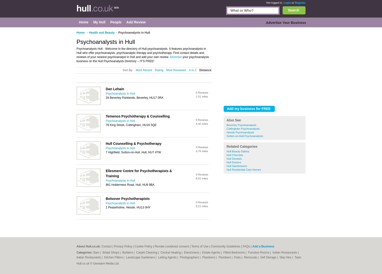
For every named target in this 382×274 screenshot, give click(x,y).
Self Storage (268, 257)
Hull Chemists (235, 155)
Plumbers (225, 257)
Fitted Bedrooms (234, 252)
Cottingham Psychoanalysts (243, 128)
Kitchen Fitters (114, 257)
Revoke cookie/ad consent (172, 246)
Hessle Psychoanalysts (240, 132)
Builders (128, 252)
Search (293, 10)
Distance (205, 70)
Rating (159, 70)
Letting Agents (167, 257)
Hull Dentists (234, 158)
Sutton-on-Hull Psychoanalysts (245, 136)
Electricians (192, 252)
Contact (107, 246)
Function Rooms (259, 252)
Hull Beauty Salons (238, 151)
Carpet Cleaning (147, 252)
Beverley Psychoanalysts (241, 125)
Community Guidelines (225, 246)
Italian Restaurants (89, 257)
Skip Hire (285, 257)
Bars (96, 252)
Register (300, 2)
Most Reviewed (176, 70)
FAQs (246, 246)
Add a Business (263, 246)
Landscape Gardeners (141, 257)
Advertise (176, 57)
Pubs (238, 257)
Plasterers (209, 257)
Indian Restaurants (285, 252)
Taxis (298, 257)
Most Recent (144, 70)
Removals (251, 257)
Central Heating (171, 252)
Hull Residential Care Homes (244, 169)
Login (287, 2)
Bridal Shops (111, 252)
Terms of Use (200, 246)
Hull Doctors (234, 162)
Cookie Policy (143, 246)
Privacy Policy (123, 246)
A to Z (192, 70)
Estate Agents (211, 252)
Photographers (190, 257)
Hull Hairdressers (237, 166)
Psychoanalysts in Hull (120, 93)
